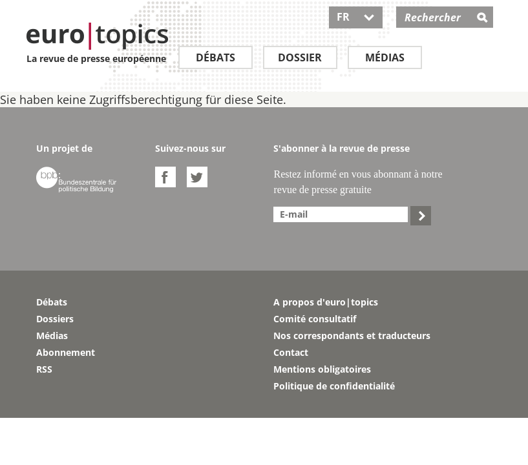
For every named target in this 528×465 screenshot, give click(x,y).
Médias (385, 57)
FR (356, 17)
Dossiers (55, 319)
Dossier (300, 57)
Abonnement (65, 352)
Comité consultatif (314, 319)
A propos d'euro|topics (325, 302)
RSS (44, 369)
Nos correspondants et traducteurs (351, 335)
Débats (215, 57)
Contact (290, 352)
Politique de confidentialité (334, 386)
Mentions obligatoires (322, 369)
